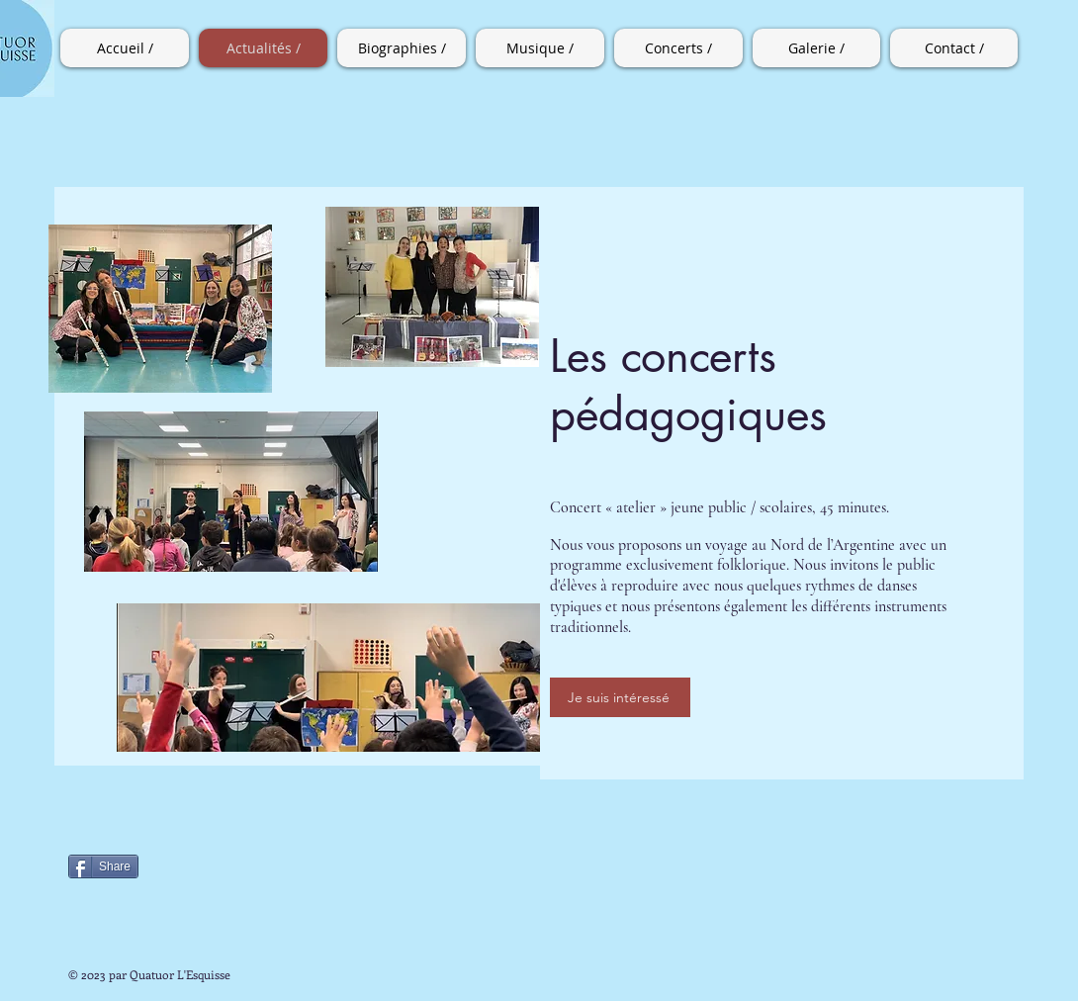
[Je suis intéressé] (620, 697)
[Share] (103, 866)
